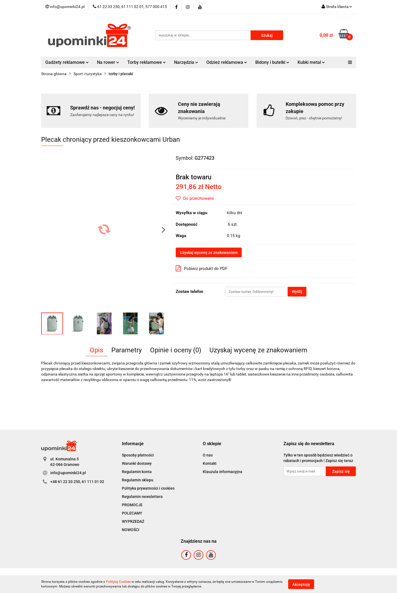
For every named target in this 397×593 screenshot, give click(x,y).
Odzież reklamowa (226, 62)
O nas (208, 455)
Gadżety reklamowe (67, 62)
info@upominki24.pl (68, 473)
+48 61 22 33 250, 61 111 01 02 (77, 481)
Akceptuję (301, 584)
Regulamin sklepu (137, 480)
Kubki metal (311, 62)
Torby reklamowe (146, 62)
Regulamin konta (137, 471)
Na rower (108, 62)
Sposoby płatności (138, 455)
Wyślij (297, 291)
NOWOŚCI (130, 530)
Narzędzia (186, 62)
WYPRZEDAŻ (133, 521)
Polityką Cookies (118, 582)
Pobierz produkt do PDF (201, 268)
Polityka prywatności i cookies (148, 488)
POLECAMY (132, 513)
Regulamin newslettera (142, 496)
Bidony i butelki (272, 62)
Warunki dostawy (137, 463)
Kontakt (210, 463)
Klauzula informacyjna (222, 471)
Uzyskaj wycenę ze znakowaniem (209, 252)
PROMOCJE (132, 505)
